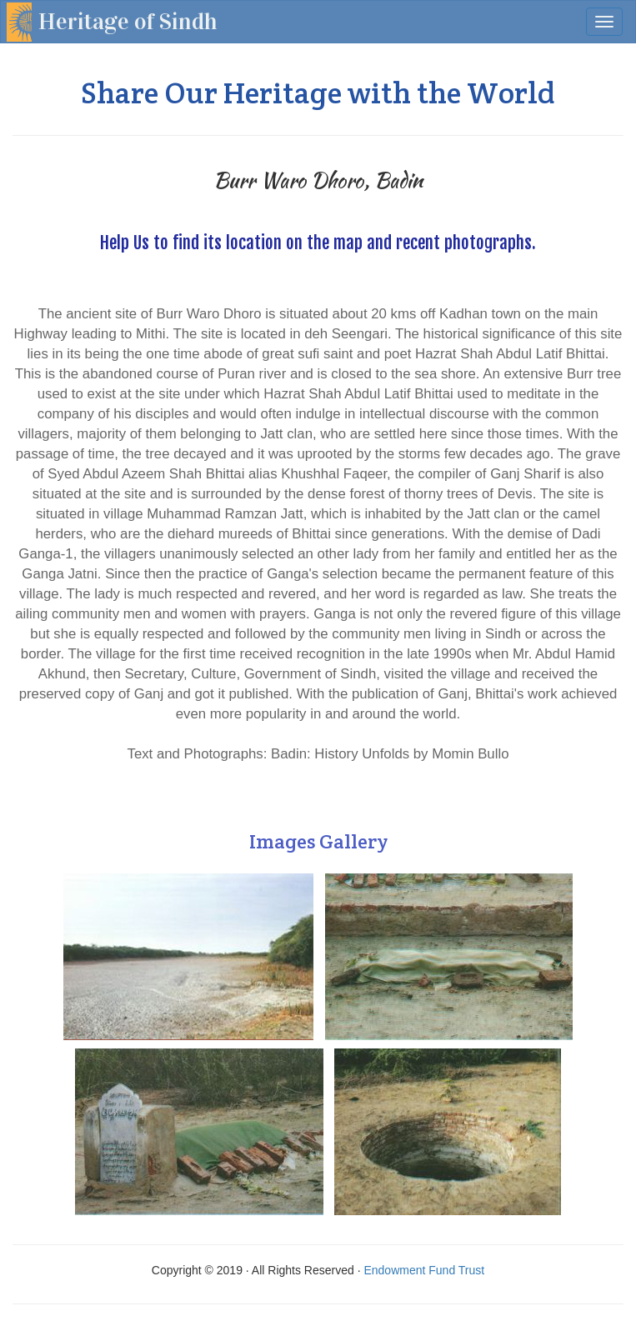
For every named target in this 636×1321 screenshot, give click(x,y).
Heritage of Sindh (128, 22)
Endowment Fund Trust (423, 1270)
